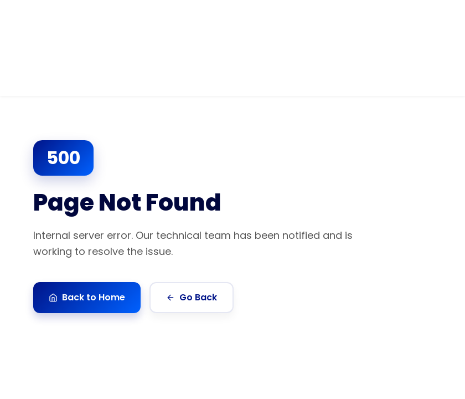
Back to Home (87, 297)
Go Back (191, 297)
